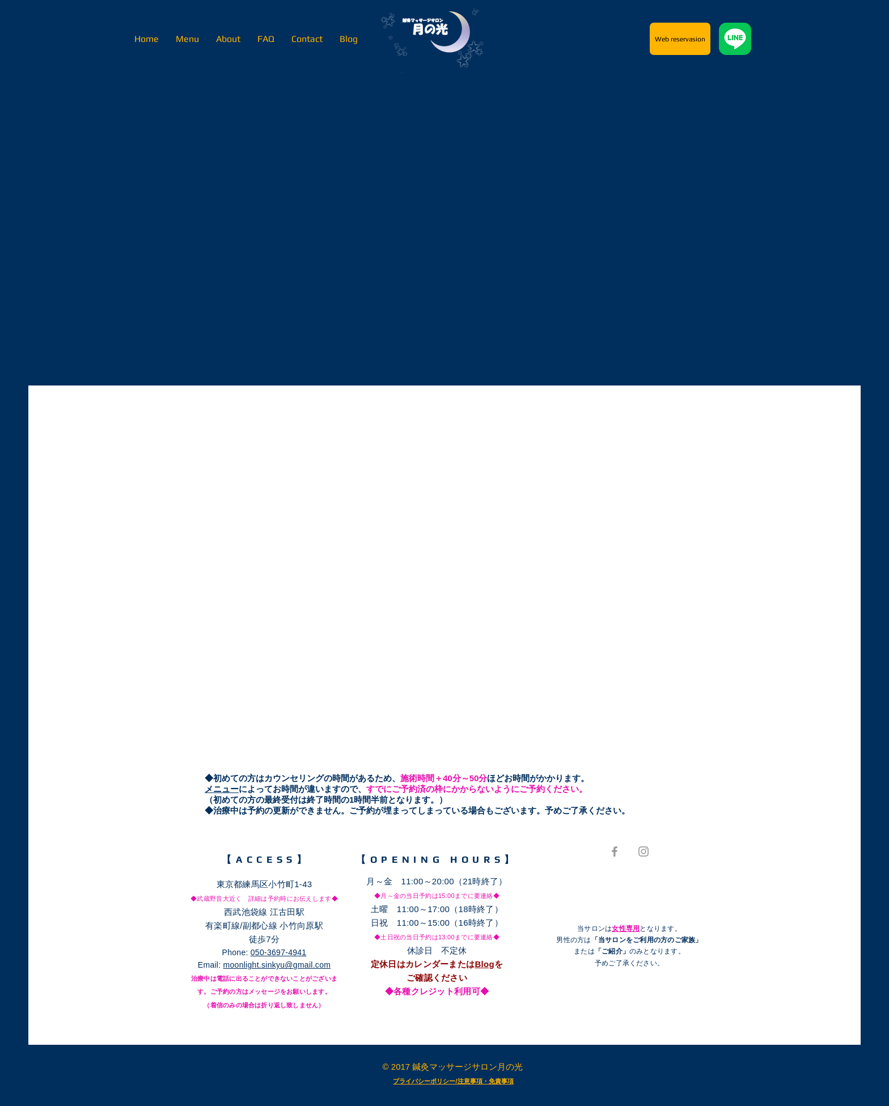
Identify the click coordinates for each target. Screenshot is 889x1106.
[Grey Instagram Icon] (643, 851)
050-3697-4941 (279, 952)
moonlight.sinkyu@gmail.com (277, 964)
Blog (484, 964)
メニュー (222, 789)
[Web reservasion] (680, 39)
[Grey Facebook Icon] (614, 851)
